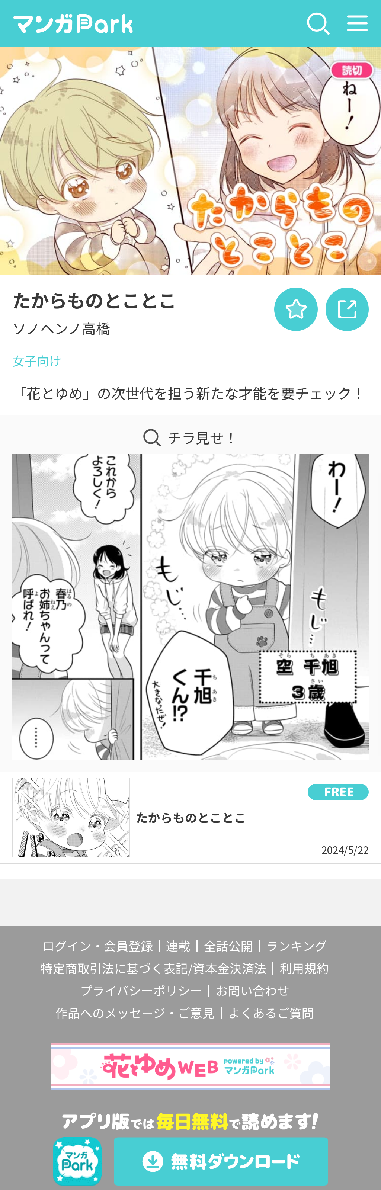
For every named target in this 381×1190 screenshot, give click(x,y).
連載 (178, 945)
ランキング (296, 945)
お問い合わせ (252, 990)
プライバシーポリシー (141, 990)
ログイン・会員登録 (97, 945)
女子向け (36, 360)
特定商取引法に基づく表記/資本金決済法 (153, 968)
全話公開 (228, 945)
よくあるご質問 (271, 1012)
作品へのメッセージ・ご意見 (135, 1012)
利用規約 (304, 968)
